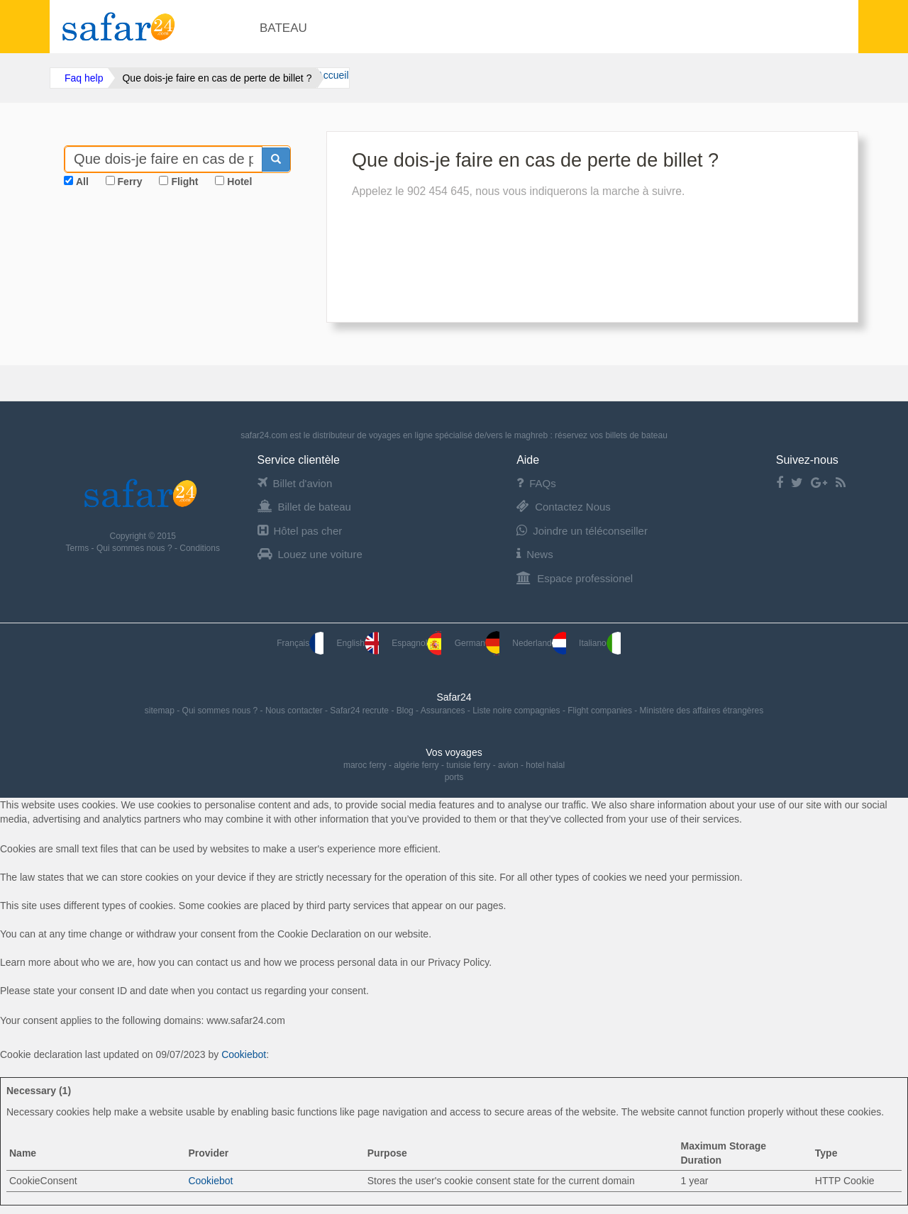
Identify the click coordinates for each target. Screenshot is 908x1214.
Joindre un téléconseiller (582, 531)
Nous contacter (295, 710)
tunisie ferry (468, 765)
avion (508, 765)
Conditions (199, 548)
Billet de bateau (304, 507)
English (358, 643)
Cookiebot (243, 1054)
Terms (79, 548)
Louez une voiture (310, 554)
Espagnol (416, 643)
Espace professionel (574, 578)
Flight (184, 181)
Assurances (444, 710)
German (477, 643)
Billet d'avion (295, 483)
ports (454, 777)
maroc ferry (365, 765)
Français (300, 643)
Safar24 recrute (360, 710)
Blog (406, 710)
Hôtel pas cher (300, 531)
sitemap (161, 710)
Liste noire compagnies (517, 710)
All (82, 181)
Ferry (130, 181)
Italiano (600, 643)
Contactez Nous (563, 507)
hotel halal (545, 765)
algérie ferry (416, 765)
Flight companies (601, 710)
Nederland (538, 643)
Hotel (239, 181)
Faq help (84, 78)
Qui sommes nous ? (135, 548)
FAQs (536, 483)
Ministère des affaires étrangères (702, 710)
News (534, 554)
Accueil (332, 75)
